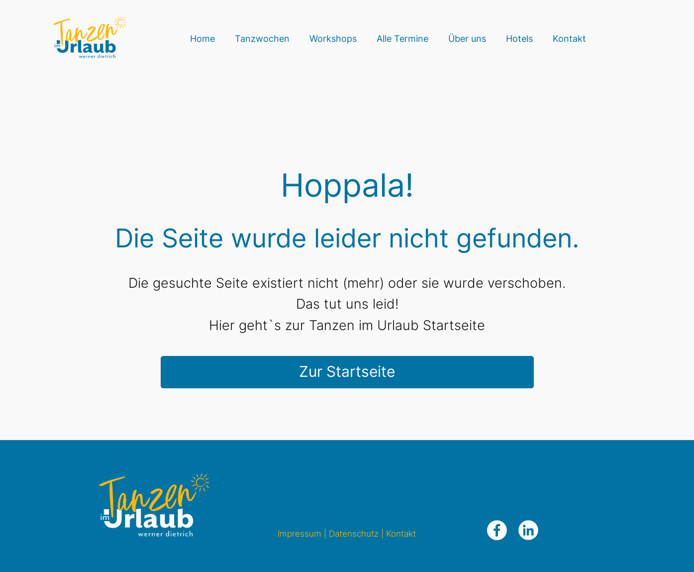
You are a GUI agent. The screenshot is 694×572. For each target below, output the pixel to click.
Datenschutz (354, 534)
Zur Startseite (347, 371)
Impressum (299, 534)
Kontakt (401, 534)
